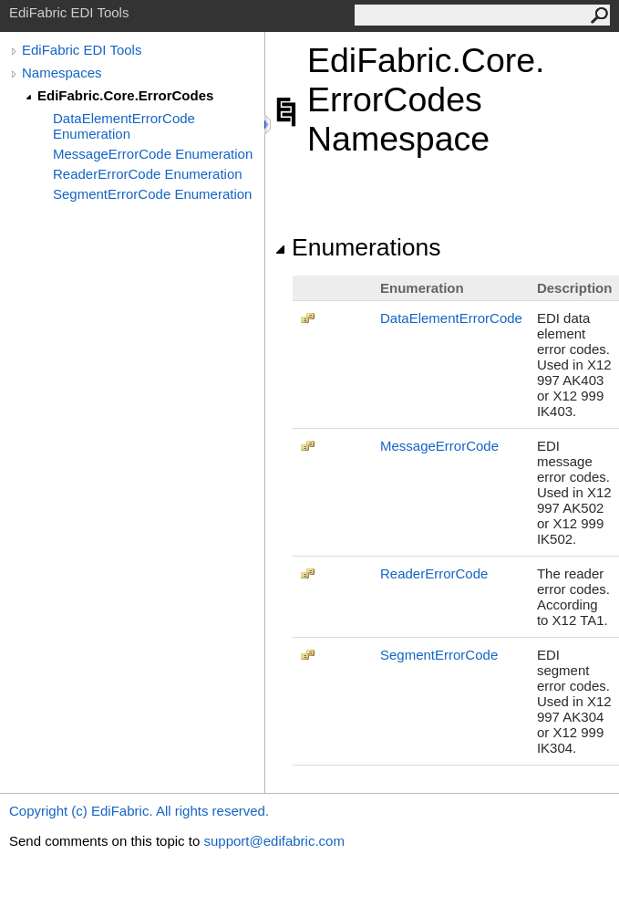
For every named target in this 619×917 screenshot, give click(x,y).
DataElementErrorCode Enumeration (124, 125)
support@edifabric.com (273, 841)
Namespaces (62, 72)
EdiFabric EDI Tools (81, 49)
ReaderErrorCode (434, 573)
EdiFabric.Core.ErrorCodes (125, 95)
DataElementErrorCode (451, 318)
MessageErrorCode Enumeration (153, 154)
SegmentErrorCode (439, 654)
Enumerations (357, 247)
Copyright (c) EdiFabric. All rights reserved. (139, 810)
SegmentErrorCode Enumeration (152, 194)
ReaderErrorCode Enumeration (147, 174)
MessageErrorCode (439, 445)
